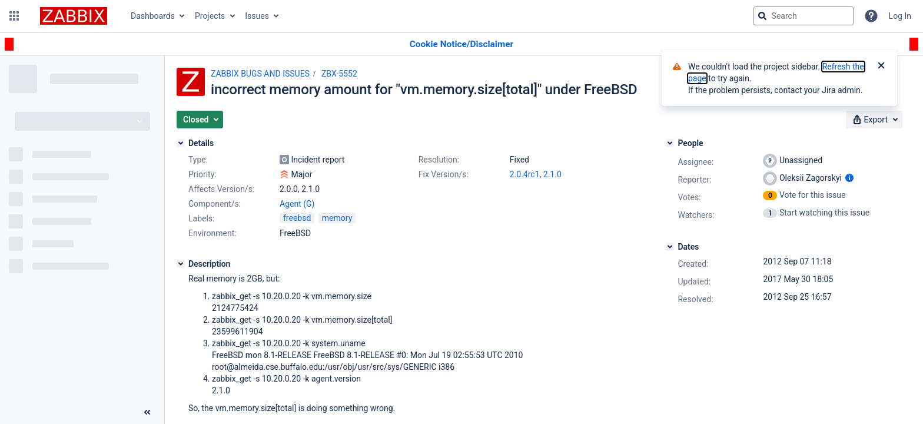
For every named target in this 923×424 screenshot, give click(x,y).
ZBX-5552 (339, 73)
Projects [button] (210, 16)
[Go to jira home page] (73, 16)
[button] (14, 16)
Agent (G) (297, 203)
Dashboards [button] (153, 16)
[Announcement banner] (461, 44)
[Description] (181, 264)
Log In (900, 16)
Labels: (201, 218)
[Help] (871, 15)
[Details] (181, 143)
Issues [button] (257, 16)
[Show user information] (849, 178)
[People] (670, 143)
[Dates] (670, 247)
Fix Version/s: (444, 174)
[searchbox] (803, 15)
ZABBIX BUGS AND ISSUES (260, 73)
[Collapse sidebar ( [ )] (147, 412)
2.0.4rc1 (525, 174)
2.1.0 (552, 174)
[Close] (881, 66)
